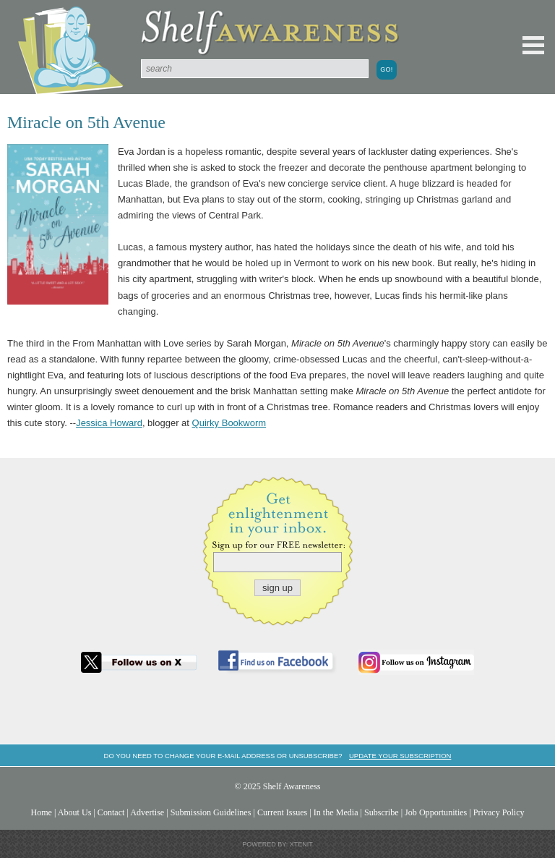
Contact (111, 812)
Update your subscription (400, 756)
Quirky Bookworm (229, 422)
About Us (75, 812)
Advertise (147, 812)
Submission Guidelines (211, 812)
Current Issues (282, 812)
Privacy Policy (499, 812)
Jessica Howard (109, 422)
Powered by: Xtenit (277, 844)
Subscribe (381, 812)
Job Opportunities (436, 812)
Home (41, 812)
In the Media (336, 812)
